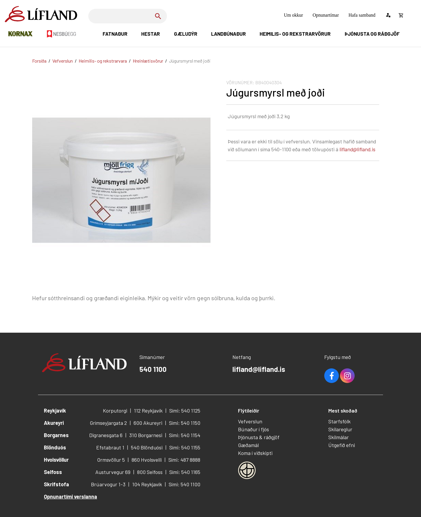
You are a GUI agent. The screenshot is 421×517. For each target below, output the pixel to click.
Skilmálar (338, 437)
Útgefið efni (341, 445)
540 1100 (153, 369)
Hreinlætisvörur (148, 60)
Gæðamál (248, 445)
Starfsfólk (339, 421)
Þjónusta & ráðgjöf (258, 437)
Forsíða (39, 60)
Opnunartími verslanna (70, 496)
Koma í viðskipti (255, 453)
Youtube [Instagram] (347, 375)
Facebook (331, 375)
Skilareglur (340, 429)
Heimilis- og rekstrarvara (103, 60)
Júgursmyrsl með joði (189, 60)
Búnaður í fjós (253, 429)
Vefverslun (62, 60)
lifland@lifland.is (357, 149)
